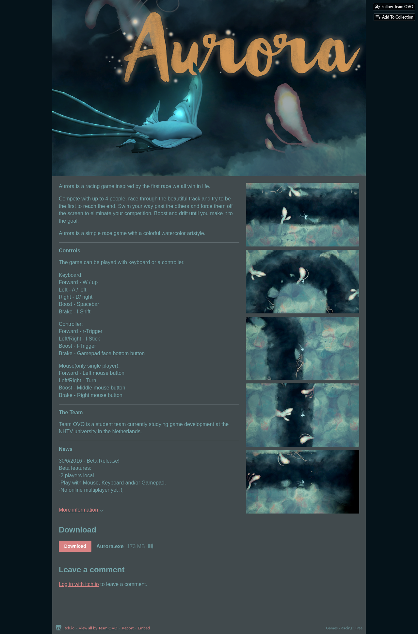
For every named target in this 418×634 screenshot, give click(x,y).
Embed (144, 628)
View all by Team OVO (98, 628)
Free (358, 628)
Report (128, 628)
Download (75, 546)
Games (332, 628)
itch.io (69, 628)
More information (81, 510)
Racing (346, 628)
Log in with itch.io (79, 584)
